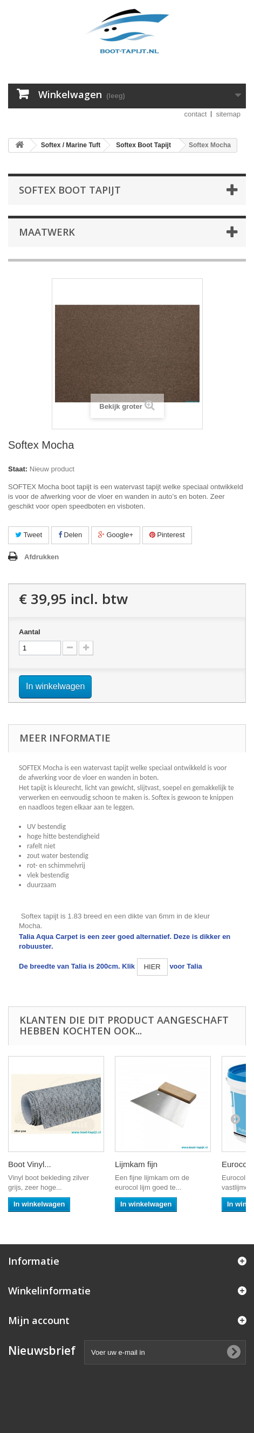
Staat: (18, 469)
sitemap (228, 114)
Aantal (29, 632)
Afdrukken (41, 557)
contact (195, 114)
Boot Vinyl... (29, 1164)
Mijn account (39, 1320)
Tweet (28, 535)
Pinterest (167, 535)
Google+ (115, 535)
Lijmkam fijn (136, 1164)
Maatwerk (47, 231)
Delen (70, 535)
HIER (152, 967)
